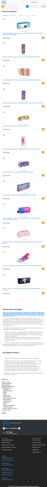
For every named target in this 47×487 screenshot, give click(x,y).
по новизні (32, 15)
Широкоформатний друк (7, 440)
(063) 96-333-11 (7, 475)
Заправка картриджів (7, 449)
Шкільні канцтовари (6, 387)
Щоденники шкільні (7, 390)
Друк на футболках (6, 442)
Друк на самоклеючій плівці (38, 444)
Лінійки (4, 393)
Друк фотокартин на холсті (8, 444)
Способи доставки (36, 442)
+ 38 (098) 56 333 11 (35, 2)
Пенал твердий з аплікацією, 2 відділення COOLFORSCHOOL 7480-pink (21, 149)
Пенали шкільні (6, 399)
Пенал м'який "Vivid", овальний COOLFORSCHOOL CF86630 (18, 172)
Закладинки (6, 389)
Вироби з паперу (6, 382)
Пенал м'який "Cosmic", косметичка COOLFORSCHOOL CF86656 (19, 195)
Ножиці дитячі (6, 395)
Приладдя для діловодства (8, 386)
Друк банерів (35, 449)
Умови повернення (36, 452)
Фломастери (6, 402)
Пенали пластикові (7, 401)
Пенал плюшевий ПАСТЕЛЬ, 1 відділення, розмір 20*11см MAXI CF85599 (22, 80)
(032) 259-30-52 (7, 465)
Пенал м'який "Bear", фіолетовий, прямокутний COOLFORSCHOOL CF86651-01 (23, 103)
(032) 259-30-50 (7, 470)
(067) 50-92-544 (7, 460)
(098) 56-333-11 (7, 472)
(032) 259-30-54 (7, 479)
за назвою (20, 15)
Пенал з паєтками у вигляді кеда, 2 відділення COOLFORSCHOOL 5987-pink (22, 265)
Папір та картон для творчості (10, 408)
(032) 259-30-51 (7, 458)
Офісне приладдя (6, 385)
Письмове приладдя (7, 383)
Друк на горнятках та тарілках (9, 447)
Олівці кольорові (7, 396)
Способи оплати (36, 440)
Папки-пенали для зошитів (9, 398)
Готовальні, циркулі (7, 407)
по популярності (13, 15)
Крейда (5, 392)
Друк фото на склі (36, 447)
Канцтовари (5, 379)
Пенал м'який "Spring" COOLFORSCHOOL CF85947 (16, 126)
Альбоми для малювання (9, 405)
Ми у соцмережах (11, 428)
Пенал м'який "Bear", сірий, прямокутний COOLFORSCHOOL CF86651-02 (21, 57)
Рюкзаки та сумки (6, 410)
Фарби (4, 404)
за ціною (27, 15)
